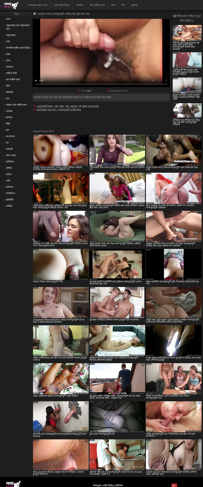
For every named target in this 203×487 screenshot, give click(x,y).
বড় (7, 143)
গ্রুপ (7, 130)
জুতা (61, 106)
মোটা (8, 180)
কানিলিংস (10, 162)
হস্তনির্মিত (10, 199)
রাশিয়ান (9, 117)
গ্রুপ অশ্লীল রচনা (13, 79)
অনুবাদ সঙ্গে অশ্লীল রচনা (16, 105)
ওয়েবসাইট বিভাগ (62, 5)
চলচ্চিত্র (9, 206)
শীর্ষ (123, 5)
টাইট (8, 124)
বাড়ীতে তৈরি (11, 73)
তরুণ (8, 19)
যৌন (8, 86)
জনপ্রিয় (79, 5)
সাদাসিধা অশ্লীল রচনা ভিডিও (18, 48)
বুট (80, 106)
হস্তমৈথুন (9, 92)
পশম (67, 106)
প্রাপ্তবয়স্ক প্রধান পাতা (37, 5)
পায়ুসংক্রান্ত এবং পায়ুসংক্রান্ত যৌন (17, 27)
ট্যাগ (113, 5)
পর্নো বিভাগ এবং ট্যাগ (46, 110)
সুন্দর (8, 60)
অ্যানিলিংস (10, 193)
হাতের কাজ (93, 106)
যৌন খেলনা (11, 155)
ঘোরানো (9, 67)
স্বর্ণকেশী (9, 149)
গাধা (8, 41)
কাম (7, 98)
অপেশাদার (10, 136)
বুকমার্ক (134, 5)
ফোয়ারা (9, 111)
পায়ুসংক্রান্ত (10, 35)
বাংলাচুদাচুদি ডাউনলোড (69, 110)
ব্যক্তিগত (9, 187)
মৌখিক (9, 168)
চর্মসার (8, 174)
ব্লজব (8, 54)
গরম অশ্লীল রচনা (97, 5)
